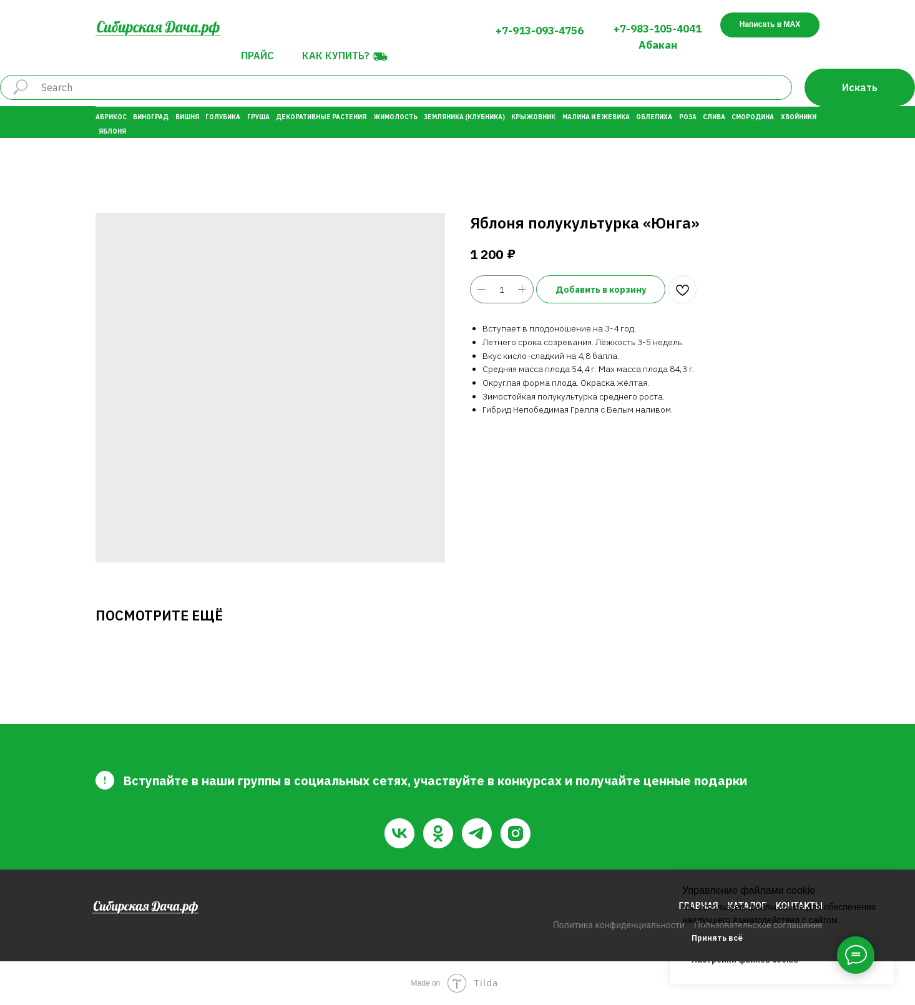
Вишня (187, 117)
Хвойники (798, 117)
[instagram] (516, 833)
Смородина (753, 117)
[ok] (438, 833)
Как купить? (335, 55)
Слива (714, 117)
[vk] (399, 833)
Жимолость (395, 117)
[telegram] (477, 833)
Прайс (257, 55)
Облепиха (654, 117)
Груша (258, 117)
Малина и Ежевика (596, 117)
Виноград (151, 117)
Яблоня (112, 131)
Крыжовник (533, 117)
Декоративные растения (321, 117)
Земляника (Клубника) (464, 117)
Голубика (222, 117)
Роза (688, 117)
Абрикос (111, 117)
